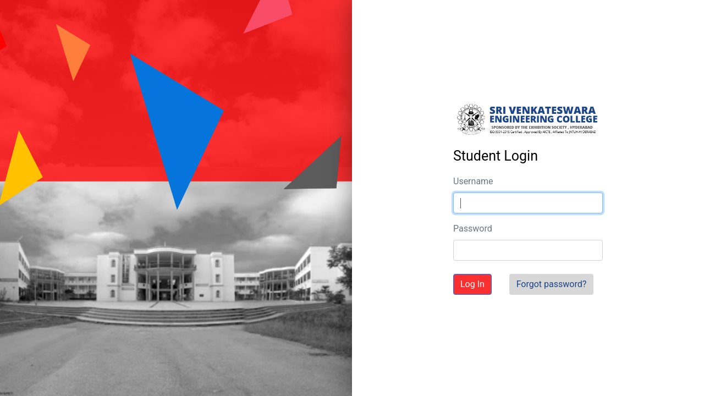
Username (473, 181)
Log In (472, 284)
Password (472, 228)
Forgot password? (551, 284)
